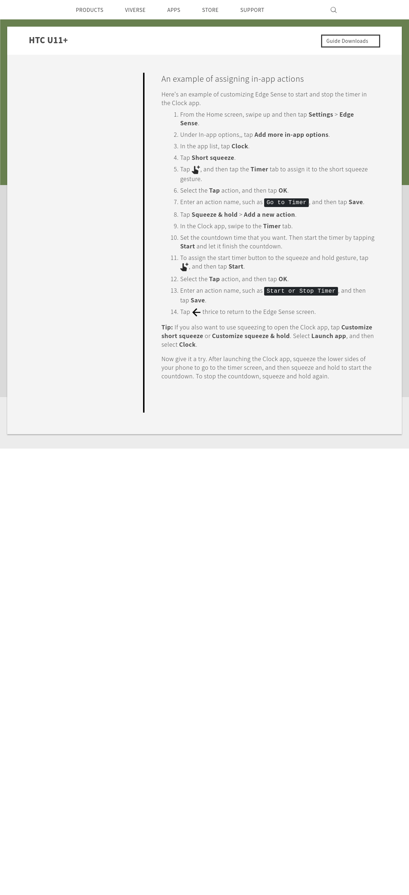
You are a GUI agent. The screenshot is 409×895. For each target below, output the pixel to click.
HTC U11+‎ (82, 692)
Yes (333, 433)
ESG (247, 762)
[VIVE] (362, 10)
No (361, 433)
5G (80, 762)
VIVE (83, 798)
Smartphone (94, 771)
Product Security (263, 791)
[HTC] (45, 9)
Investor (252, 771)
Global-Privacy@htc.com (336, 876)
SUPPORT (267, 9)
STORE (222, 9)
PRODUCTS (92, 9)
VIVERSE (141, 9)
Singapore (61, 778)
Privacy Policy (260, 781)
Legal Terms (355, 859)
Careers (251, 800)
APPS (183, 9)
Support (45, 692)
